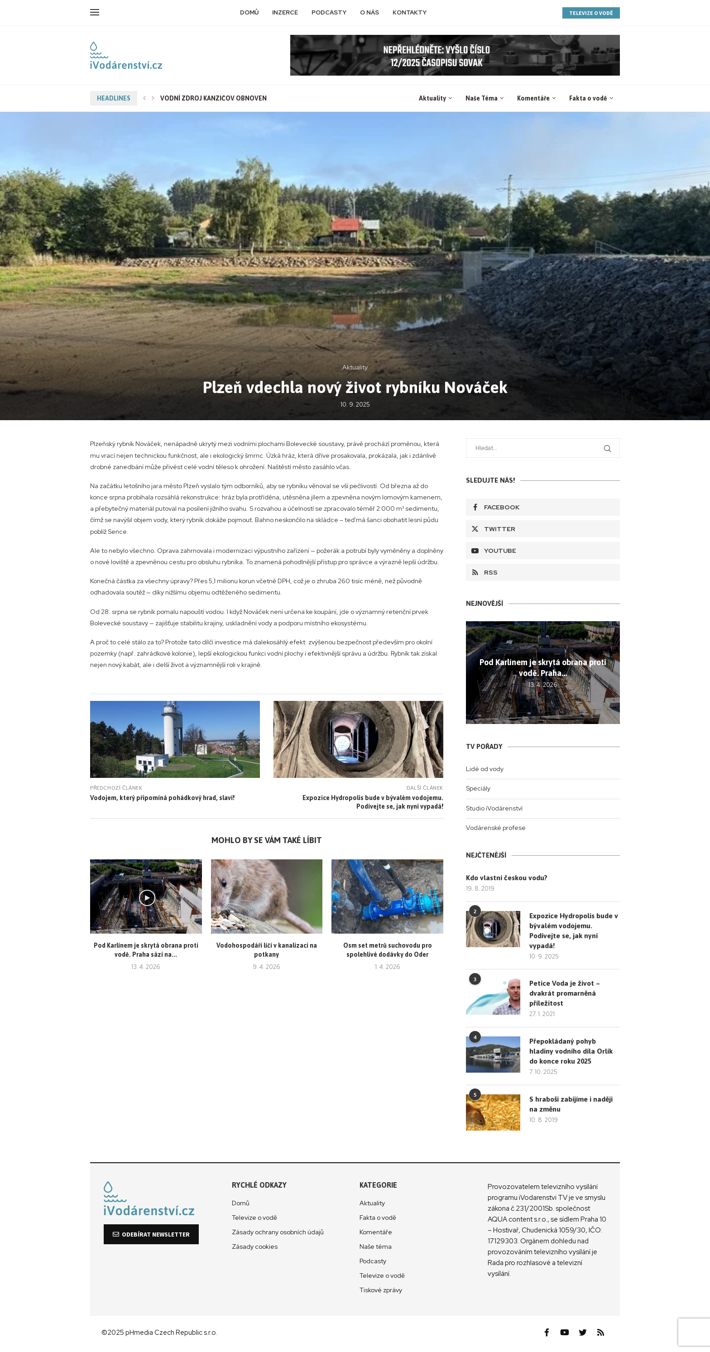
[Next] (153, 98)
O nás (369, 12)
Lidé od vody (485, 769)
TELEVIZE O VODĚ (591, 13)
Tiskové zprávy (381, 1292)
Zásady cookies (255, 1248)
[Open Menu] (94, 12)
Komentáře (533, 98)
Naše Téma (481, 98)
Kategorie (378, 1186)
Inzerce (285, 12)
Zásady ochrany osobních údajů (278, 1234)
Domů (249, 12)
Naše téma (376, 1248)
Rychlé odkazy (259, 1186)
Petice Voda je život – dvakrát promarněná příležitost (565, 995)
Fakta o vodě (588, 98)
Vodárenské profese (496, 828)
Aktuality (432, 98)
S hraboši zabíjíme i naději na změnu (571, 1106)
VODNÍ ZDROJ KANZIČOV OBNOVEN (213, 98)
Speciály (478, 788)
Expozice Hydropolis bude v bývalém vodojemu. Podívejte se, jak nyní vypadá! (572, 931)
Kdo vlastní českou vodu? (508, 878)
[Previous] (144, 98)
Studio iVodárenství (494, 808)
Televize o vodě (254, 1219)
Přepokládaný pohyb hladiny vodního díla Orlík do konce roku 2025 (571, 1053)
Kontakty (410, 12)
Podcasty (329, 12)
